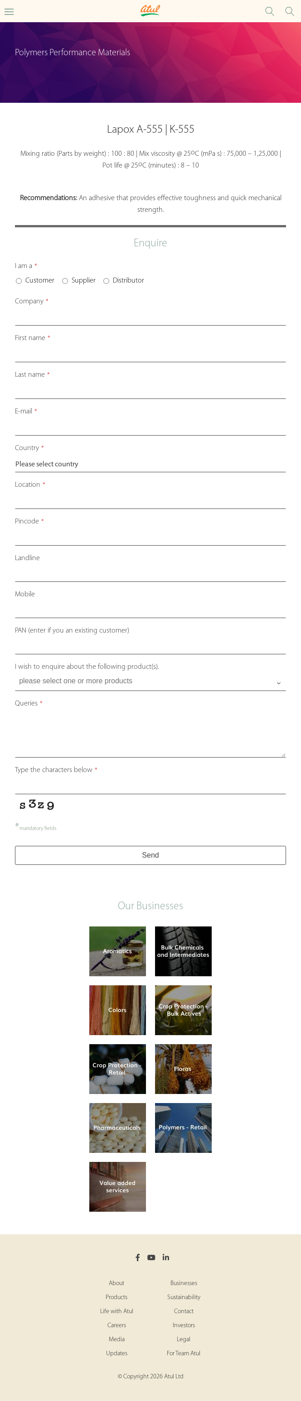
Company (32, 301)
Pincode (29, 521)
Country (29, 448)
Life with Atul (116, 1311)
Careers (116, 1325)
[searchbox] (151, 681)
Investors (184, 1325)
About (116, 1283)
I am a (26, 266)
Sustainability (183, 1297)
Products (116, 1297)
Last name (32, 375)
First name (32, 338)
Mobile (25, 594)
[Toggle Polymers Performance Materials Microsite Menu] (9, 11)
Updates (116, 1353)
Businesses (183, 1283)
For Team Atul (183, 1353)
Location (30, 485)
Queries (29, 703)
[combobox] (150, 683)
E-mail (26, 411)
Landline (27, 558)
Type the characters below (56, 770)
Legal (183, 1339)
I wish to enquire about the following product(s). (87, 667)
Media (117, 1339)
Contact (184, 1311)
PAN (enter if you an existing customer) (72, 630)
